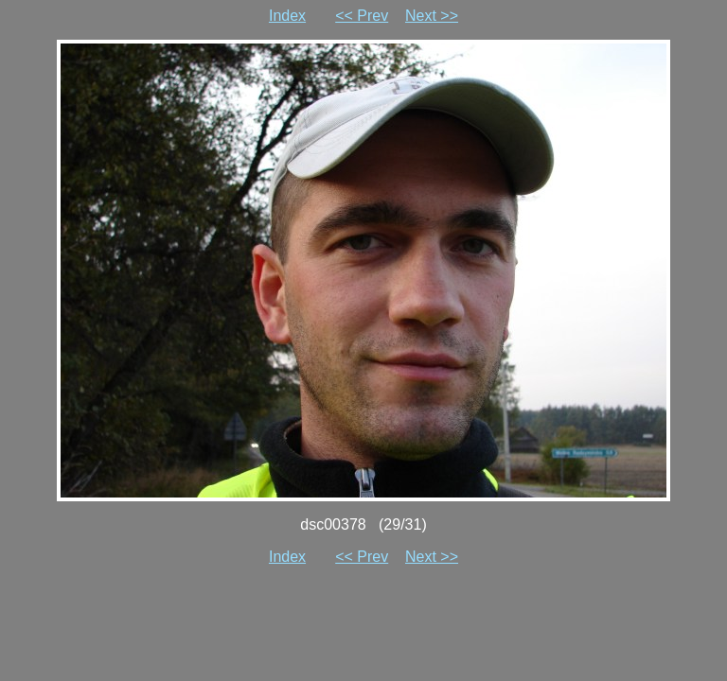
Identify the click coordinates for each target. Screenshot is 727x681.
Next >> (431, 16)
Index (287, 16)
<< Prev (361, 16)
